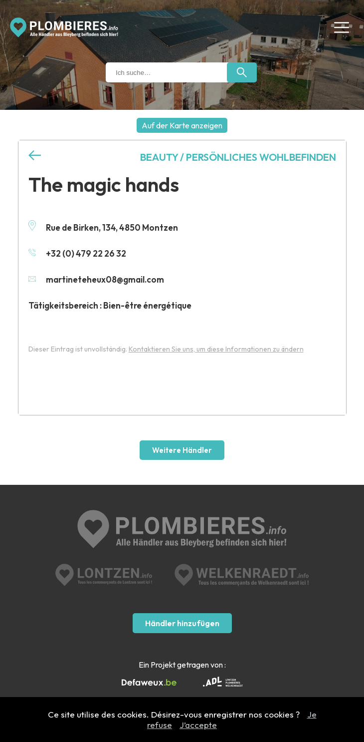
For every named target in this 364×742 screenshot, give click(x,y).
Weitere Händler (182, 450)
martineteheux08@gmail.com (96, 279)
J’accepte (198, 725)
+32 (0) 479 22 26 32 (77, 253)
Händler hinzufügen (182, 623)
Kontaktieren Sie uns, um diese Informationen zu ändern (216, 349)
